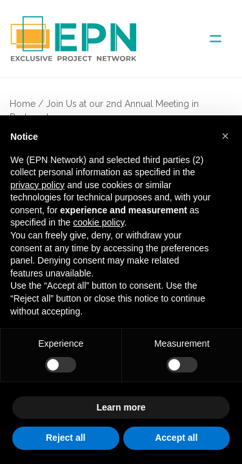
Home (22, 104)
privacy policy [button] (37, 185)
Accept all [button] (176, 437)
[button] (225, 136)
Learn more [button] (120, 407)
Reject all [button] (65, 437)
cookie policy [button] (98, 222)
